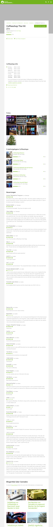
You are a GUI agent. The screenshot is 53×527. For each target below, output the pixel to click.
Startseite (8, 23)
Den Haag (26, 23)
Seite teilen (9, 38)
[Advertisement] (26, 52)
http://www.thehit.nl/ (12, 85)
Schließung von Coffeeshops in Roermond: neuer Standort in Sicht (13, 505)
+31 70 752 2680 (12, 87)
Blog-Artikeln (14, 485)
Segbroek (31, 23)
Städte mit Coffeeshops (17, 23)
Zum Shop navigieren (19, 38)
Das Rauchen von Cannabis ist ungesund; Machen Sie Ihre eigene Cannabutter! (36, 505)
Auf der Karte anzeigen (40, 26)
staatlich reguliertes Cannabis (15, 82)
